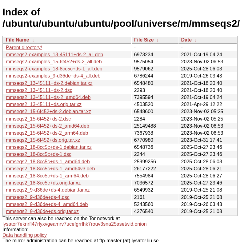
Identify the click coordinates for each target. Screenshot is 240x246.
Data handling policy (24, 235)
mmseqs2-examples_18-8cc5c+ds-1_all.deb (54, 68)
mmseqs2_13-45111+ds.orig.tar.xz (44, 104)
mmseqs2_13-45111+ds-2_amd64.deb (48, 97)
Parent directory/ (24, 47)
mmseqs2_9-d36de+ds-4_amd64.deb (47, 204)
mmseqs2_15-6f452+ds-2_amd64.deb (47, 126)
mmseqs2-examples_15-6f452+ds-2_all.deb (54, 61)
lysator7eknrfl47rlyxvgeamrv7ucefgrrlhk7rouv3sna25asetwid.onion (74, 224)
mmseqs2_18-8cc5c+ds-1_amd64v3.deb (50, 168)
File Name (17, 39)
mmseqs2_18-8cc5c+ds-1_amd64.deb (48, 161)
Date (186, 39)
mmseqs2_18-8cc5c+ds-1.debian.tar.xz (49, 147)
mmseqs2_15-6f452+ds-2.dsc (38, 118)
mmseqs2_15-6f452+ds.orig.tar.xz (43, 140)
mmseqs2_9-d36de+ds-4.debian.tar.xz (48, 189)
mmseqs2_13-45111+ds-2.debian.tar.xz (49, 83)
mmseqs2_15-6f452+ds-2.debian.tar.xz (48, 111)
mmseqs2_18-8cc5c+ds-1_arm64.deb (47, 175)
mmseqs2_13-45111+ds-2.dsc (39, 90)
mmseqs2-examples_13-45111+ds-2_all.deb (54, 54)
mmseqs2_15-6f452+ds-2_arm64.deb (47, 133)
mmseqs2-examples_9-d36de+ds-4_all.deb (53, 75)
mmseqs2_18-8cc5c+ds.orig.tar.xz (43, 182)
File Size (144, 39)
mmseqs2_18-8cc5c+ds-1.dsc (38, 154)
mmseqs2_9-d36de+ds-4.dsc (38, 197)
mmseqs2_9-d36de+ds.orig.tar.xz (42, 211)
